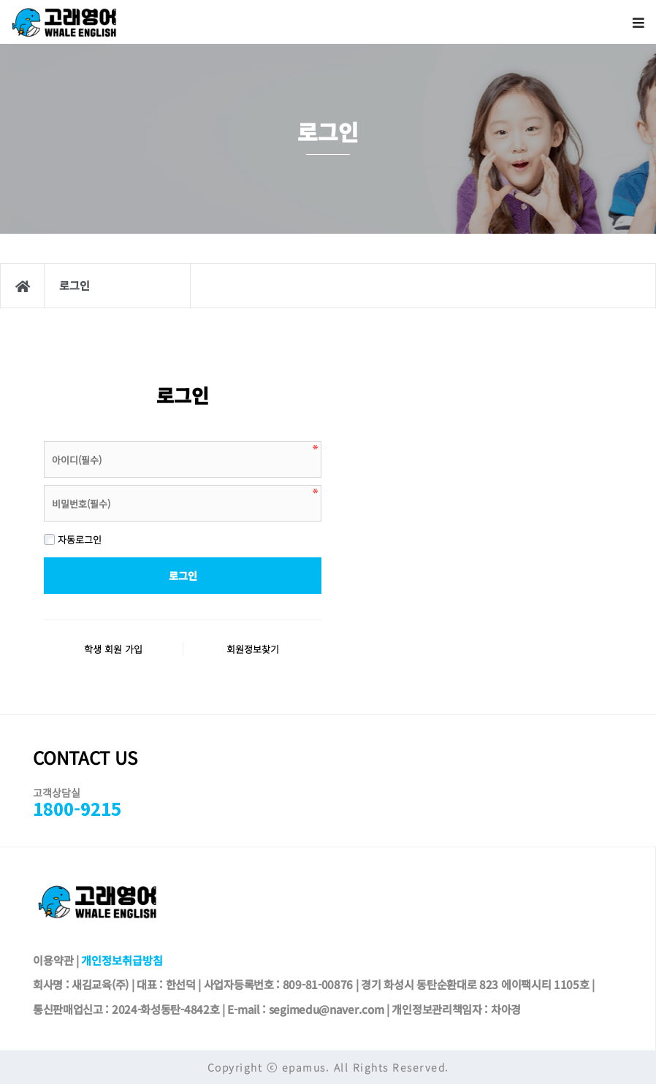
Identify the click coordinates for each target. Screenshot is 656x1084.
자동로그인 (73, 539)
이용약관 (53, 960)
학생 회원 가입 (113, 649)
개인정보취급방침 (122, 960)
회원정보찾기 (252, 649)
